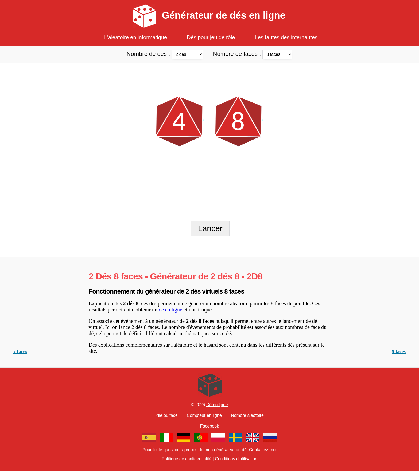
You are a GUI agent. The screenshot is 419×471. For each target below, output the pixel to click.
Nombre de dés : (166, 53)
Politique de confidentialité (186, 459)
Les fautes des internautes (286, 37)
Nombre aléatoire (247, 415)
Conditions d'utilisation (236, 459)
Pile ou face (166, 415)
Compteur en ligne (204, 415)
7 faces (20, 351)
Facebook (209, 426)
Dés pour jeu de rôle (211, 37)
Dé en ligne (217, 404)
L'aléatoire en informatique (135, 37)
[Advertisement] (209, 75)
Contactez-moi (263, 450)
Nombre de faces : (253, 53)
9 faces (399, 351)
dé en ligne (170, 309)
